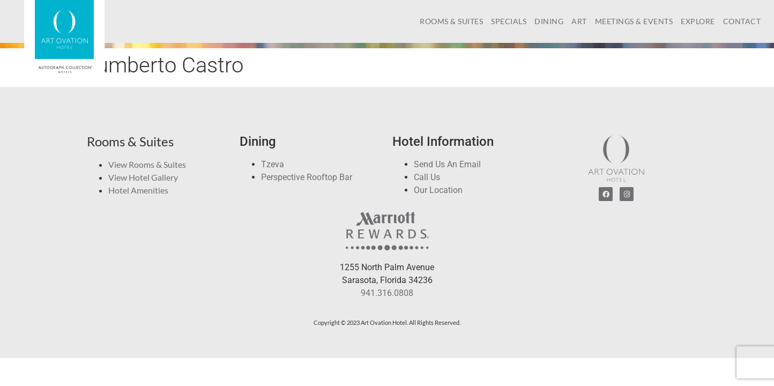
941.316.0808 (387, 293)
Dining (548, 21)
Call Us (427, 177)
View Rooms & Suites (147, 164)
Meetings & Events (634, 21)
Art (579, 21)
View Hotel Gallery (143, 177)
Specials (508, 21)
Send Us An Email (447, 164)
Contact (742, 21)
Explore (698, 21)
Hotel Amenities (138, 190)
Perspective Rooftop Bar (306, 177)
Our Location (438, 190)
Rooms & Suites (451, 21)
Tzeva (272, 164)
